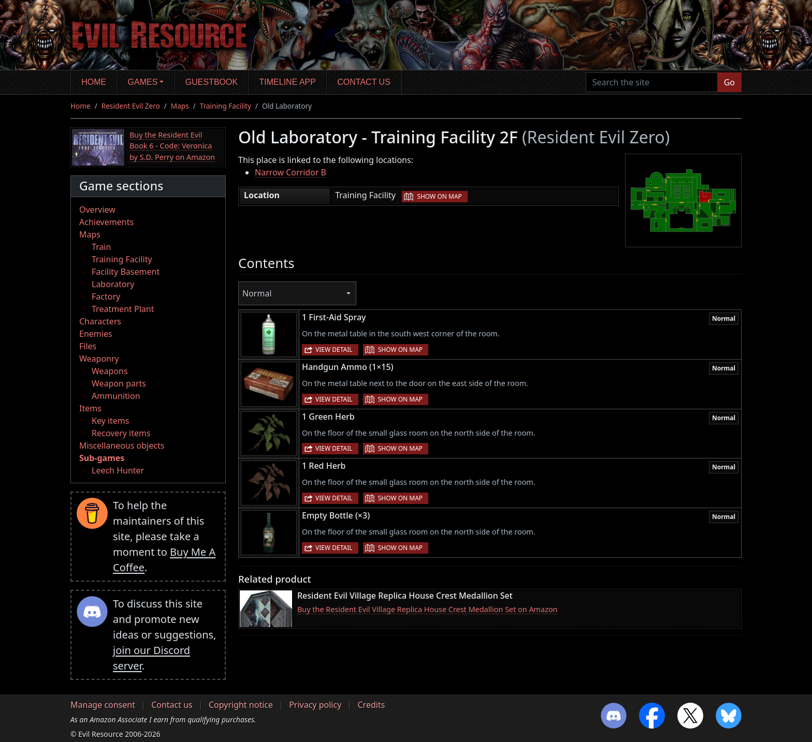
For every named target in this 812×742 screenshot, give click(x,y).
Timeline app (287, 82)
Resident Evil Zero (131, 106)
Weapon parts (119, 383)
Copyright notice (241, 704)
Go (729, 82)
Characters (100, 321)
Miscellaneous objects (121, 445)
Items (90, 408)
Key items (110, 420)
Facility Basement (126, 271)
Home (93, 82)
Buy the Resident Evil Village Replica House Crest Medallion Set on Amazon (427, 609)
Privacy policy (315, 704)
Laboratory (113, 284)
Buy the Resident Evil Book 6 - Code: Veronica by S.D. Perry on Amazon (172, 146)
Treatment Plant (123, 309)
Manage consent (102, 704)
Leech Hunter (118, 470)
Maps (180, 106)
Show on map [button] (439, 196)
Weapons (110, 371)
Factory (106, 296)
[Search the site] (652, 82)
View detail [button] (334, 349)
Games (143, 82)
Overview (97, 209)
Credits (371, 704)
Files (87, 346)
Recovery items (121, 433)
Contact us (363, 82)
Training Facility (225, 106)
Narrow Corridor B (290, 172)
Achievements (106, 222)
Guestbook (211, 82)
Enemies (95, 333)
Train (101, 247)
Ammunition (116, 396)
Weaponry (99, 358)
